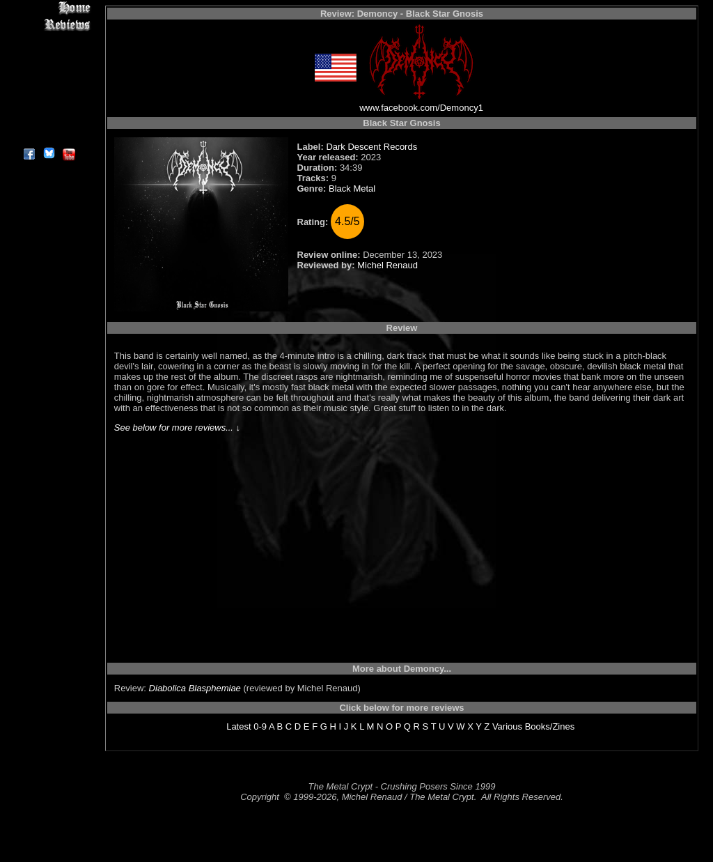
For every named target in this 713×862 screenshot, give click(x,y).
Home (48, 8)
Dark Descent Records (371, 146)
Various (507, 726)
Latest (238, 726)
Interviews (48, 40)
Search (48, 104)
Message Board (48, 72)
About (48, 136)
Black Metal (352, 188)
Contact (48, 120)
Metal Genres (48, 88)
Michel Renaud (387, 265)
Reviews (48, 24)
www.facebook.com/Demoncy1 (421, 107)
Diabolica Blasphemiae (195, 688)
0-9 (260, 726)
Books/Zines (550, 726)
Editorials (48, 56)
